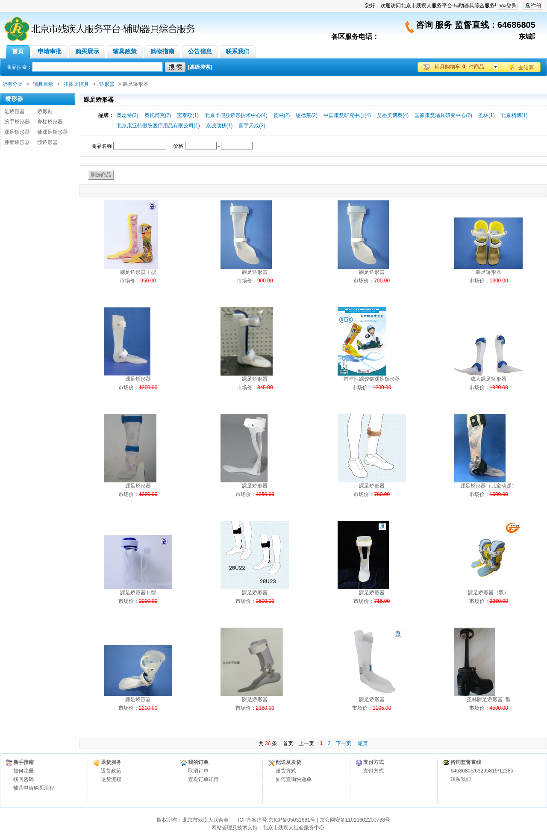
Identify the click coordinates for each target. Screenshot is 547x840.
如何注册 (23, 771)
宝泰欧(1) (188, 115)
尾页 (363, 743)
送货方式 (286, 771)
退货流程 (111, 779)
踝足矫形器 (17, 132)
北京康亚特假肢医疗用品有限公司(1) (158, 126)
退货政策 (111, 771)
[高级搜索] (200, 67)
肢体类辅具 (76, 84)
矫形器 (107, 84)
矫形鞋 (45, 112)
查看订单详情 (203, 779)
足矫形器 (14, 112)
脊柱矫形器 (50, 122)
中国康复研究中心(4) (347, 115)
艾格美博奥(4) (393, 115)
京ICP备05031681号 (291, 820)
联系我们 (460, 779)
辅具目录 (43, 84)
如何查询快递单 (294, 779)
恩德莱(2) (307, 115)
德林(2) (282, 115)
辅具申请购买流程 (33, 788)
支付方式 (373, 771)
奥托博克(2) (157, 115)
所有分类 (12, 84)
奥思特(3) (127, 115)
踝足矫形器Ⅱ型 (138, 593)
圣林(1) (486, 115)
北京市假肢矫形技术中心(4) (236, 115)
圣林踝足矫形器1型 (489, 699)
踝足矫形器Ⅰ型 (138, 272)
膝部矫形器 (17, 142)
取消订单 (198, 771)
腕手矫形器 (17, 122)
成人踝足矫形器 (488, 379)
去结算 (526, 67)
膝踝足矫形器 (52, 132)
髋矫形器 (47, 142)
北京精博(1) (514, 115)
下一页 (343, 743)
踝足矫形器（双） (488, 593)
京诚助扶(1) (219, 126)
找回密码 (23, 779)
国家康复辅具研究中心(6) (443, 115)
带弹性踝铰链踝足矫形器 (372, 379)
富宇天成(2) (251, 126)
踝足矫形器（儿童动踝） (488, 486)
